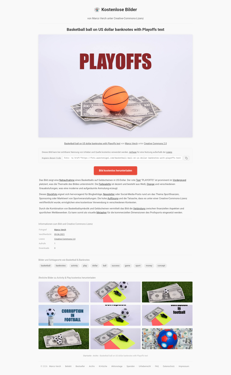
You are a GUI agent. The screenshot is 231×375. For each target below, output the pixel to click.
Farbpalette (105, 184)
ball (104, 266)
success (116, 266)
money (149, 266)
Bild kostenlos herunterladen (115, 171)
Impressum (184, 367)
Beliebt (68, 367)
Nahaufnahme (67, 180)
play (85, 266)
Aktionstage (116, 367)
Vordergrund (179, 180)
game (127, 266)
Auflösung (112, 198)
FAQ (157, 367)
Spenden (131, 367)
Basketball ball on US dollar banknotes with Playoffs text (92, 143)
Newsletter (109, 194)
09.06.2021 (59, 235)
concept (161, 266)
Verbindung (139, 209)
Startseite (87, 356)
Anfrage (133, 152)
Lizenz (169, 152)
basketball (45, 266)
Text (138, 180)
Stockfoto (52, 194)
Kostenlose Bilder (115, 10)
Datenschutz (168, 367)
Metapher (101, 213)
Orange (150, 184)
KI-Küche (103, 367)
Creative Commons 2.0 (155, 143)
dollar (95, 266)
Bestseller (80, 367)
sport (138, 266)
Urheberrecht (145, 367)
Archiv (95, 356)
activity (74, 266)
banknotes (61, 266)
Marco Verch (131, 143)
